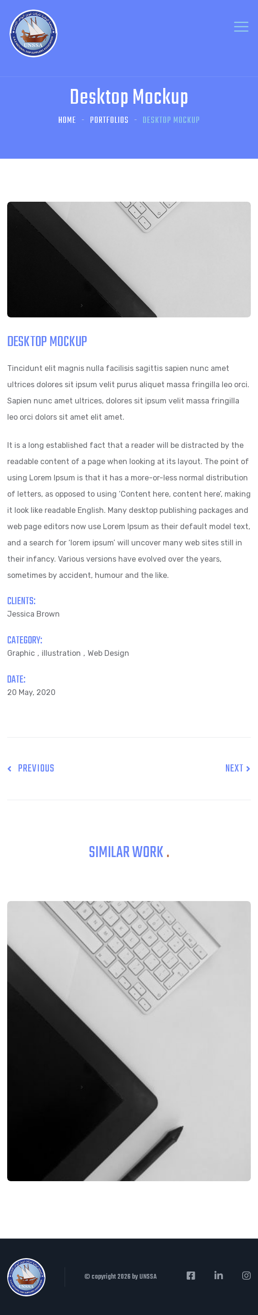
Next (238, 768)
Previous (31, 768)
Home (67, 121)
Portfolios (109, 121)
